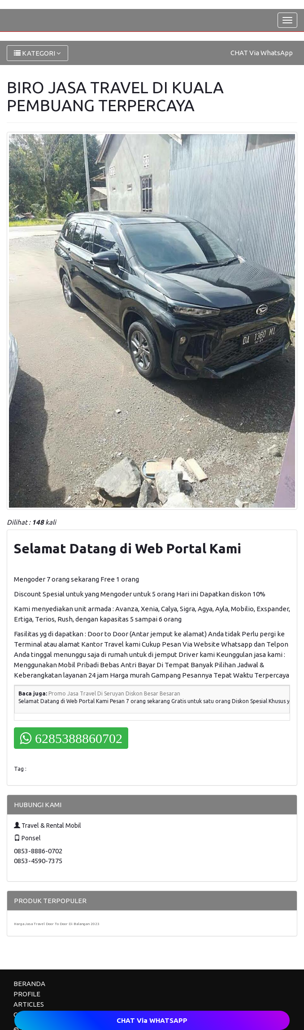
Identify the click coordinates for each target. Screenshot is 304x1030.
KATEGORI (37, 53)
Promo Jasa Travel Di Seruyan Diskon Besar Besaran (114, 693)
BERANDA (29, 983)
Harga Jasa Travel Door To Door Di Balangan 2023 (57, 924)
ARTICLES (28, 1004)
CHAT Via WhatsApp (261, 52)
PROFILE (26, 994)
